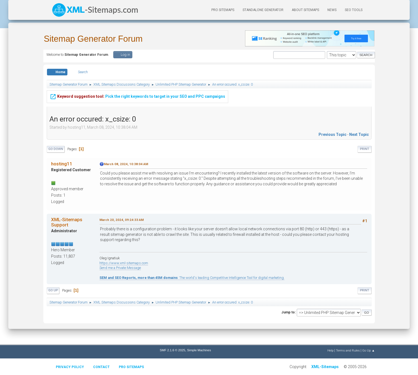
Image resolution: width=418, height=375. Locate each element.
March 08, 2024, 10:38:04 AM (126, 164)
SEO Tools (353, 10)
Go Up (53, 290)
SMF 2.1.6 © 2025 (172, 350)
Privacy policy (70, 367)
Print (364, 149)
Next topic (359, 134)
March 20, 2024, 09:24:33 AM (121, 220)
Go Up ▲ (368, 350)
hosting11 (61, 164)
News (331, 10)
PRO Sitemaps (222, 10)
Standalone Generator (263, 10)
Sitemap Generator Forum (93, 39)
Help (330, 350)
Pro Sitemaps (131, 367)
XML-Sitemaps (325, 367)
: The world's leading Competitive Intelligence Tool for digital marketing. (192, 278)
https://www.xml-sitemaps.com (123, 263)
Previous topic (332, 134)
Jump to (288, 312)
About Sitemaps (305, 10)
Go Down (55, 149)
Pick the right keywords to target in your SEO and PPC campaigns (137, 92)
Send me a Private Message (120, 268)
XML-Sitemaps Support (66, 222)
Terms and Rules (348, 350)
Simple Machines (199, 350)
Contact (101, 367)
